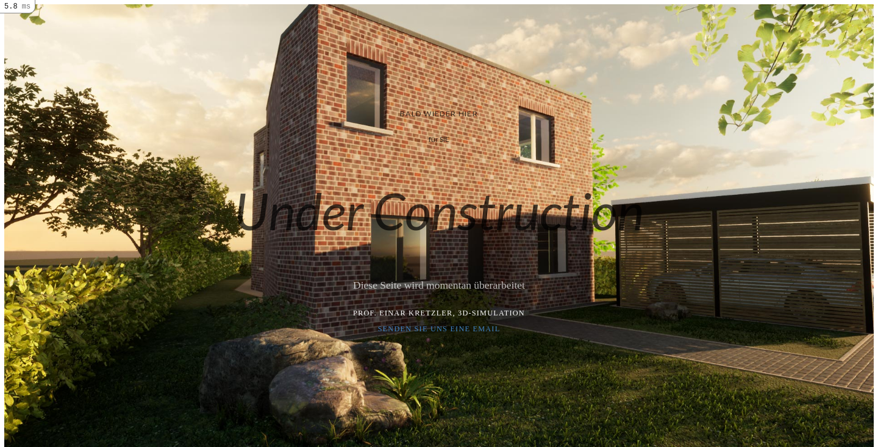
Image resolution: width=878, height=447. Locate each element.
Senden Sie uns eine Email (439, 329)
